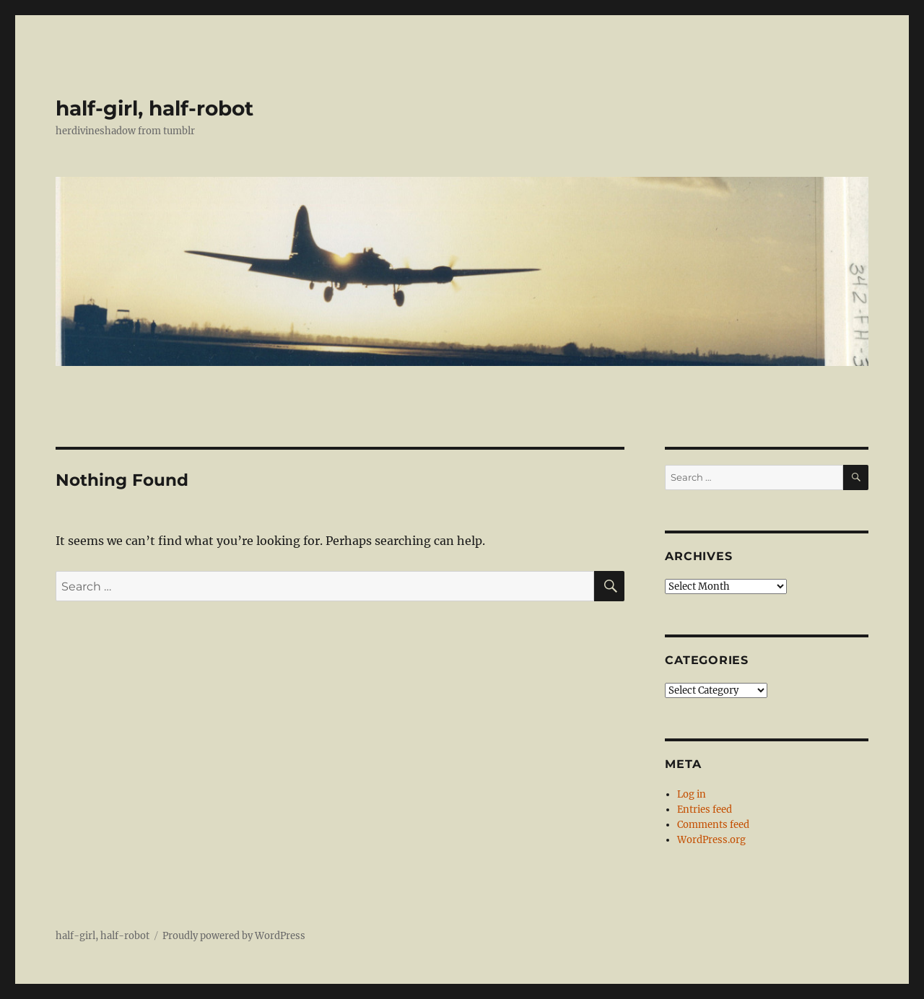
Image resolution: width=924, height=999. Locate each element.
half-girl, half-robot (154, 108)
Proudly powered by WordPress (233, 936)
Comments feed (713, 825)
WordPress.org (711, 840)
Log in (691, 794)
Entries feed (704, 809)
